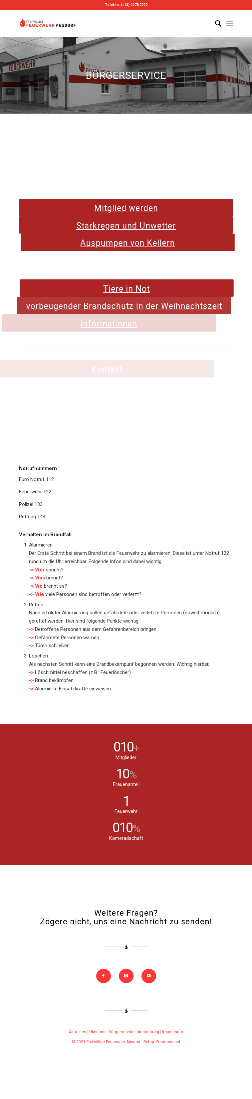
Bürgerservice (121, 1032)
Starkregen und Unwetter (127, 226)
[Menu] (229, 24)
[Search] (214, 23)
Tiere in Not (107, 289)
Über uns (97, 1032)
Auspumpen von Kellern (117, 243)
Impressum (172, 1032)
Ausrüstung (148, 1032)
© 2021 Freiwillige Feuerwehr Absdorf (106, 1042)
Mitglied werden (126, 208)
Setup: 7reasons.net (161, 1042)
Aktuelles (77, 1032)
